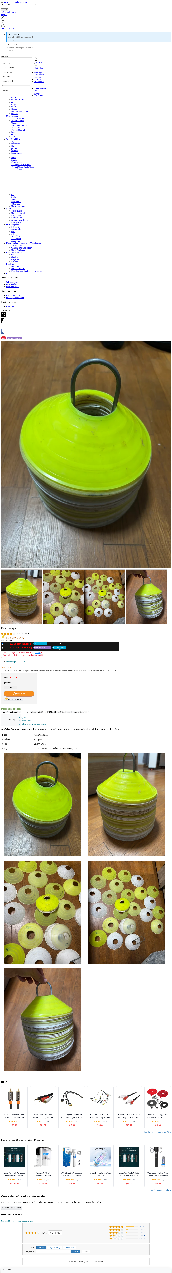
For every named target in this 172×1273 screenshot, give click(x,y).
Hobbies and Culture (19, 111)
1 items (142, 1235)
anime (36, 90)
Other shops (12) (15, 662)
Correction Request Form (11, 1208)
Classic (14, 123)
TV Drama (38, 95)
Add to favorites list (13, 698)
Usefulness (69, 1248)
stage (13, 104)
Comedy (14, 109)
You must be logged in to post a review (17, 1221)
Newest (41, 1248)
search (4, 10)
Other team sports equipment (34, 724)
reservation (7, 72)
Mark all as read (7, 28)
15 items (142, 1227)
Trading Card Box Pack (21, 164)
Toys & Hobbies (13, 139)
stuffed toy (15, 144)
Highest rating (54, 1248)
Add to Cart (19, 693)
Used (35, 647)
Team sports (27, 720)
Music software (12, 116)
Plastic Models (17, 162)
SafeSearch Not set (9, 12)
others (13, 102)
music (13, 97)
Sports (5, 90)
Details (37, 652)
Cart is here (39, 68)
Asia (13, 137)
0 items (142, 1238)
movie (37, 93)
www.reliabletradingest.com (15, 2)
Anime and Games (19, 125)
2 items (142, 1232)
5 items (142, 1229)
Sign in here (39, 62)
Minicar (14, 151)
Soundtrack (16, 127)
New (25, 644)
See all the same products (160, 1190)
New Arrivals (8, 67)
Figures (14, 160)
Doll (13, 146)
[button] (86, 25)
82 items (55, 1232)
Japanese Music (17, 118)
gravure (14, 114)
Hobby (14, 158)
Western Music (17, 121)
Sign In (4, 14)
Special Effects (17, 100)
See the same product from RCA (157, 1132)
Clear (86, 1252)
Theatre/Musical (18, 130)
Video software (40, 88)
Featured (6, 76)
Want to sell (8, 81)
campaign (7, 63)
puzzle (14, 148)
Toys (13, 141)
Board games (16, 153)
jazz (13, 132)
